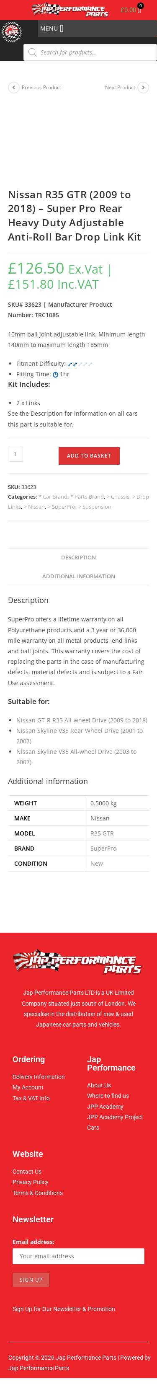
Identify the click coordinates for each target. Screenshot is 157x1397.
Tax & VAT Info (31, 1098)
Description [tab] (78, 557)
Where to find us (108, 1095)
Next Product (120, 87)
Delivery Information (39, 1077)
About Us (99, 1085)
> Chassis (118, 496)
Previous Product (41, 87)
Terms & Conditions (38, 1193)
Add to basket (89, 455)
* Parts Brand (87, 496)
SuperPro (103, 848)
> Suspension (94, 506)
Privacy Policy (31, 1182)
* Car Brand (53, 496)
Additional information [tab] (78, 576)
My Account (28, 1087)
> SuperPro (61, 506)
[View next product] (143, 87)
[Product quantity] (15, 454)
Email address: (33, 1242)
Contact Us (27, 1171)
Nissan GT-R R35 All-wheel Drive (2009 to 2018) (81, 720)
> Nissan (34, 506)
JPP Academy (105, 1106)
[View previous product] (14, 87)
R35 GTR (102, 833)
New (96, 863)
